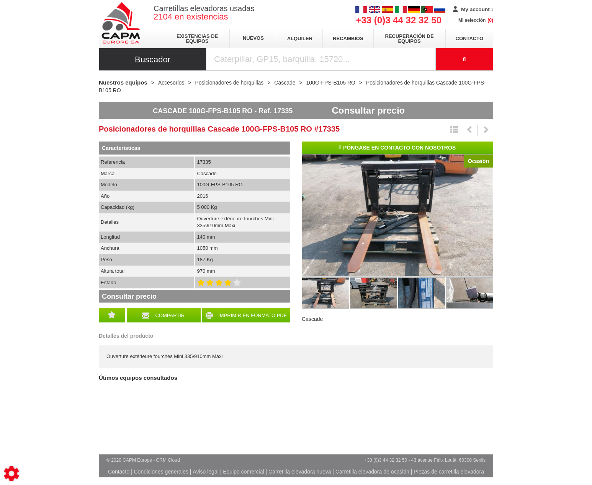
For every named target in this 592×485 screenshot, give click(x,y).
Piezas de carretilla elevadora (449, 472)
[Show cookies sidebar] (11, 473)
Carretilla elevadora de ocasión (372, 472)
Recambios (348, 38)
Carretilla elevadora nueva (299, 472)
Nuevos (253, 38)
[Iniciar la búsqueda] (464, 59)
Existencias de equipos (197, 39)
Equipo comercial (243, 472)
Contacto (469, 38)
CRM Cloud (168, 460)
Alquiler (299, 38)
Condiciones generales (161, 472)
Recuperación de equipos (409, 39)
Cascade (312, 319)
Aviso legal (205, 472)
